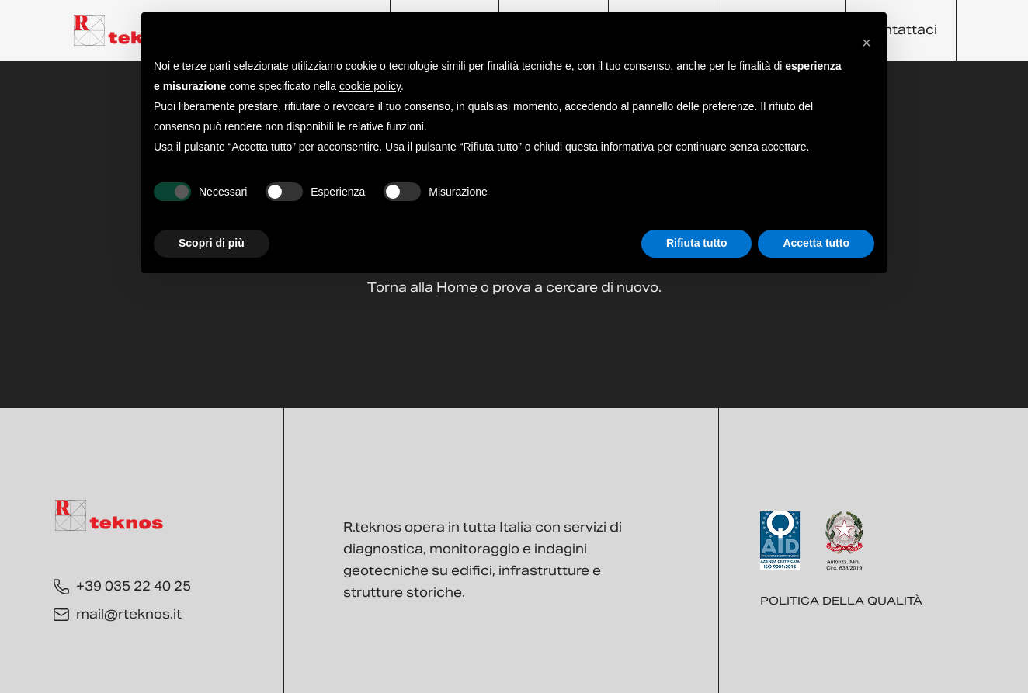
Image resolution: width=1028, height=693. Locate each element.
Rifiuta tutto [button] (697, 243)
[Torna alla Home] (128, 30)
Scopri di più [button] (212, 243)
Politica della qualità (841, 601)
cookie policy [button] (370, 86)
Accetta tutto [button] (816, 243)
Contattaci (900, 30)
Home (457, 287)
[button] (866, 37)
